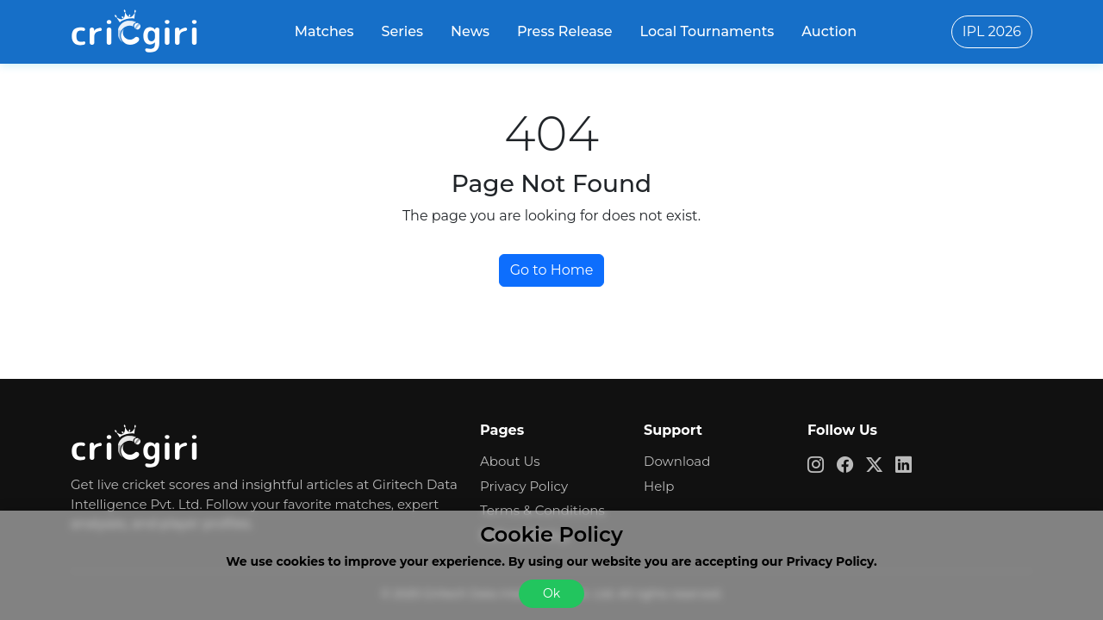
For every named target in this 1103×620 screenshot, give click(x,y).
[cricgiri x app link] (880, 464)
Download (677, 461)
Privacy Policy (524, 486)
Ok (551, 593)
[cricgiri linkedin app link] (910, 464)
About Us (510, 461)
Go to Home (552, 270)
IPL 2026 (992, 31)
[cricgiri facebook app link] (851, 464)
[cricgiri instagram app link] (822, 464)
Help (659, 486)
